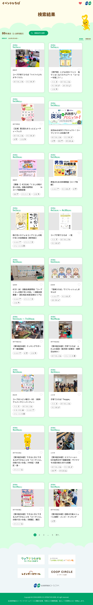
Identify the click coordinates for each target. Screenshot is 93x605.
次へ (57, 535)
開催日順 (88, 39)
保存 (41, 70)
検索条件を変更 (39, 33)
